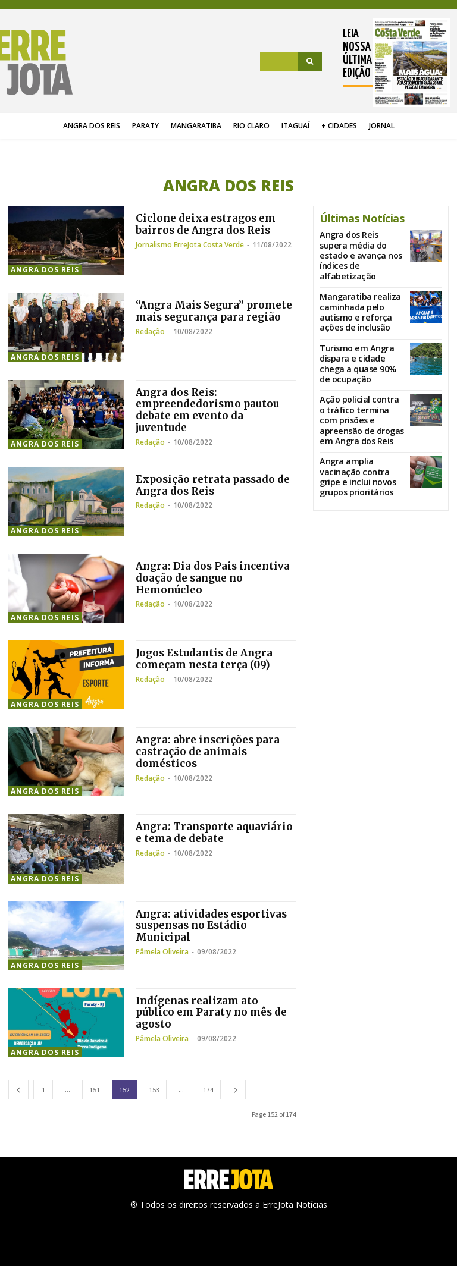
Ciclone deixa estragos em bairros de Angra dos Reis (208, 224)
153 (154, 1089)
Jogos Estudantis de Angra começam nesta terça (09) (208, 658)
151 (94, 1089)
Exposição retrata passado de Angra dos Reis (215, 485)
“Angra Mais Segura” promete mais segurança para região (203, 316)
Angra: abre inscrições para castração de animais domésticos (211, 751)
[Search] (310, 61)
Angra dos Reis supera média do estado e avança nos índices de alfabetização (360, 248)
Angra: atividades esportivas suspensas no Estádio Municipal (214, 925)
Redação (150, 343)
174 (208, 1089)
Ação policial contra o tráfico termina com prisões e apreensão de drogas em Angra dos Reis (361, 374)
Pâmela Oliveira (162, 952)
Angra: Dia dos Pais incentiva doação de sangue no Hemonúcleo (216, 577)
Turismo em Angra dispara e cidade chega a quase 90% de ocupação (361, 330)
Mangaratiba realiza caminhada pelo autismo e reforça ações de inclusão (361, 290)
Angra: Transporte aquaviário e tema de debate (211, 832)
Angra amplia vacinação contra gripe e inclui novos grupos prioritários (361, 417)
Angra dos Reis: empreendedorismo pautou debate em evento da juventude (210, 409)
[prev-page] (18, 1089)
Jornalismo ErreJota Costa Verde (190, 245)
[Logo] (39, 62)
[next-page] (236, 1089)
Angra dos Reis (45, 270)
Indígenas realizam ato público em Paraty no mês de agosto (214, 1012)
